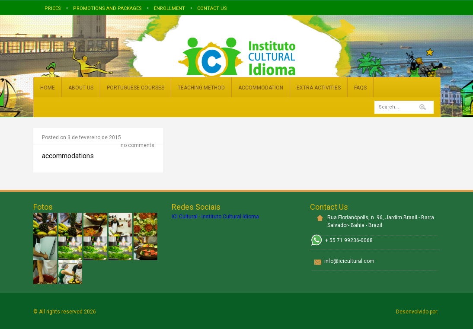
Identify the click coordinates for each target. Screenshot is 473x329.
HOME (47, 88)
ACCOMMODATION (260, 88)
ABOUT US (80, 88)
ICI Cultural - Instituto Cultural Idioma (215, 217)
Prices (53, 8)
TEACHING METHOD (201, 88)
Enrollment (169, 8)
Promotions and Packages (107, 8)
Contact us (212, 8)
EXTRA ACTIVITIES (319, 88)
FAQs (360, 88)
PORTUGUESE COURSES (135, 88)
